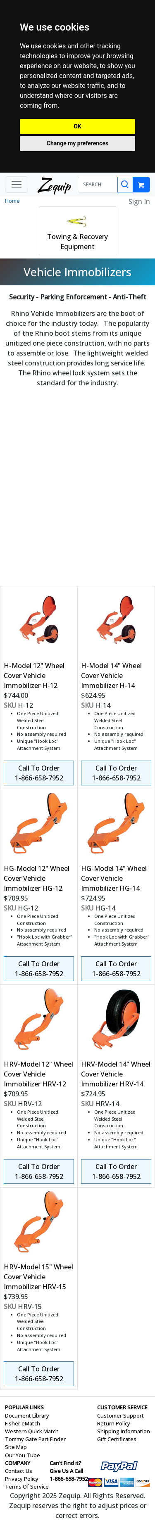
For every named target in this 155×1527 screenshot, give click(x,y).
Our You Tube (22, 1455)
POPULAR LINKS (24, 1407)
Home (12, 200)
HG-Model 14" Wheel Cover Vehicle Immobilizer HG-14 (114, 878)
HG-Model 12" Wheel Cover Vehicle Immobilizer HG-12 (36, 878)
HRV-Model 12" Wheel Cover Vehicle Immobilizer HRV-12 (38, 1074)
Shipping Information (123, 1431)
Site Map (16, 1447)
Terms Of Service (27, 1486)
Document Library (27, 1415)
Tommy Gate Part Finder (35, 1439)
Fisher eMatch (22, 1423)
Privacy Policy (21, 1478)
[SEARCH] (98, 184)
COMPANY (17, 1463)
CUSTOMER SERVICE (122, 1407)
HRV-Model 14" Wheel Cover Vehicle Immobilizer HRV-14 (115, 1074)
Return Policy (113, 1423)
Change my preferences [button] (77, 143)
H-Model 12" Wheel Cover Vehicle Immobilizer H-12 (34, 675)
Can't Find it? (65, 1463)
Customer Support (120, 1415)
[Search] (125, 184)
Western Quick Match (32, 1431)
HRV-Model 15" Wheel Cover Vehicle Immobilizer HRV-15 (38, 1276)
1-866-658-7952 (69, 1478)
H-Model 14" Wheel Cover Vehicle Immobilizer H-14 (111, 675)
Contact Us (18, 1471)
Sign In (139, 201)
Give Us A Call (66, 1471)
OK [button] (77, 126)
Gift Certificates (116, 1439)
